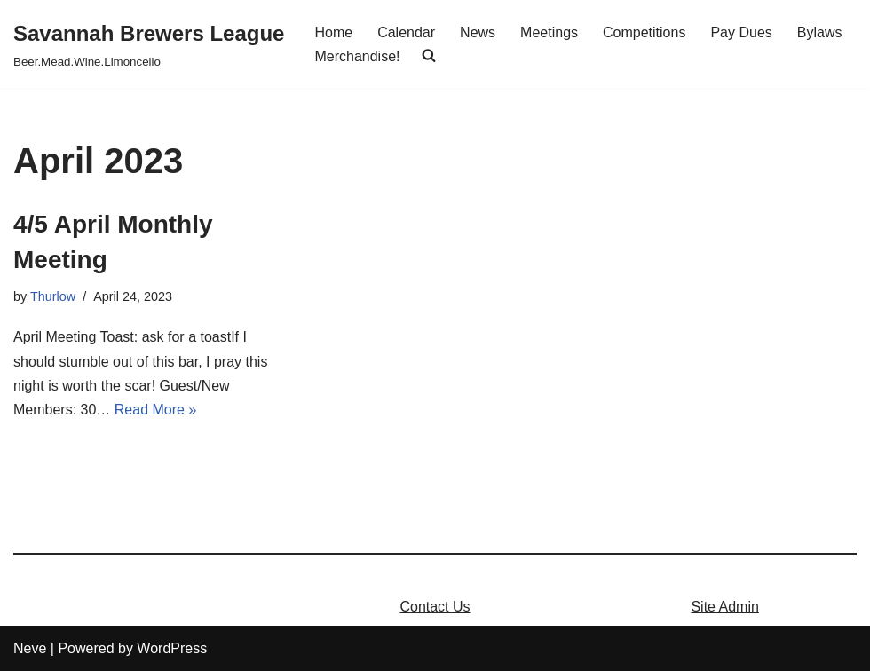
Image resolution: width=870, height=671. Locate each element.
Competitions (644, 32)
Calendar (406, 32)
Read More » (156, 409)
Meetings (549, 32)
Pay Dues (740, 32)
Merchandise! (356, 56)
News (477, 32)
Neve (29, 648)
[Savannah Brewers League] (148, 44)
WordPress (172, 648)
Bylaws (819, 32)
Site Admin (724, 606)
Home (333, 32)
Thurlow (52, 296)
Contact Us (434, 606)
